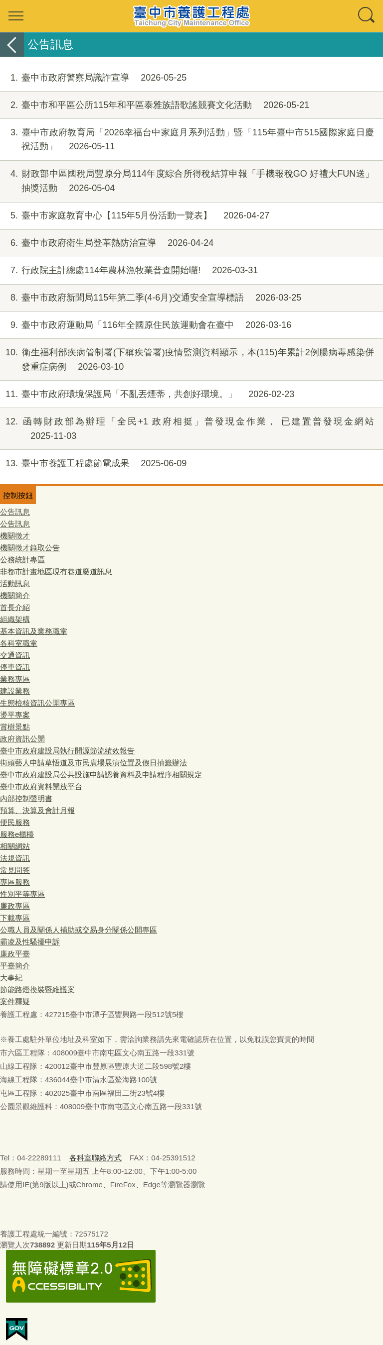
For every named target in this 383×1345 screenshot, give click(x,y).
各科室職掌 (18, 643)
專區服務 (15, 882)
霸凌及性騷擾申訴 (30, 941)
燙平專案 (15, 715)
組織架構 (15, 619)
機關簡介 (15, 595)
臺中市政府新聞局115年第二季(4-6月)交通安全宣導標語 (150, 298)
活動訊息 (15, 583)
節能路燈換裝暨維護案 (37, 989)
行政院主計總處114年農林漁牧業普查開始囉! (129, 270)
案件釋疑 (15, 1001)
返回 (12, 44)
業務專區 (15, 679)
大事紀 (11, 977)
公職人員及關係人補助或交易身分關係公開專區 (78, 930)
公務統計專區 (22, 559)
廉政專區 (15, 906)
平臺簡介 (15, 965)
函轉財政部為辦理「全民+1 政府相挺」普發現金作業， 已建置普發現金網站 (187, 428)
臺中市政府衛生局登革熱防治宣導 (106, 243)
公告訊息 (15, 512)
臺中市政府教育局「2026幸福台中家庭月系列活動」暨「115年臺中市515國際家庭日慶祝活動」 (187, 139)
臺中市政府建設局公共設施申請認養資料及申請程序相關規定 (101, 774)
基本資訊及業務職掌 (33, 631)
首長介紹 (15, 607)
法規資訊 (15, 858)
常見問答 (15, 870)
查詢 (367, 16)
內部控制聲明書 (26, 798)
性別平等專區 (22, 894)
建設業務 (15, 691)
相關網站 (15, 846)
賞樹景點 (15, 727)
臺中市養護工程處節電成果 (93, 463)
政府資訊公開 (22, 738)
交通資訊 (15, 655)
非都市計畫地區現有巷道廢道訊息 (56, 571)
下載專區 (15, 918)
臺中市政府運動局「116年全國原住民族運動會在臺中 (145, 325)
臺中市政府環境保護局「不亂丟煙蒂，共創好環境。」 (147, 394)
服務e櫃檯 (17, 834)
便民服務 (15, 822)
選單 (16, 16)
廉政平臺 (15, 953)
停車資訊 (15, 667)
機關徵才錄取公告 (30, 547)
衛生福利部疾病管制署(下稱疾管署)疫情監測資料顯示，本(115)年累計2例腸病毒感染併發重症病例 (187, 359)
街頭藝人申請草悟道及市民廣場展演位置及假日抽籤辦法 (93, 762)
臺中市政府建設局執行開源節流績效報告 (67, 750)
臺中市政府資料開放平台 (41, 786)
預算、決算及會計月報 (37, 810)
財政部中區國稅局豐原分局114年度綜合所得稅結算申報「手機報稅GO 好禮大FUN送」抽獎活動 (187, 181)
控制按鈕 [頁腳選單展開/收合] (18, 495)
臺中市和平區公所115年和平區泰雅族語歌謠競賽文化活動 (154, 105)
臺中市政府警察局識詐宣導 (93, 78)
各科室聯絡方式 (95, 1157)
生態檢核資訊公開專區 (37, 703)
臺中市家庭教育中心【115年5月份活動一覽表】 (134, 215)
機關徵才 (15, 535)
